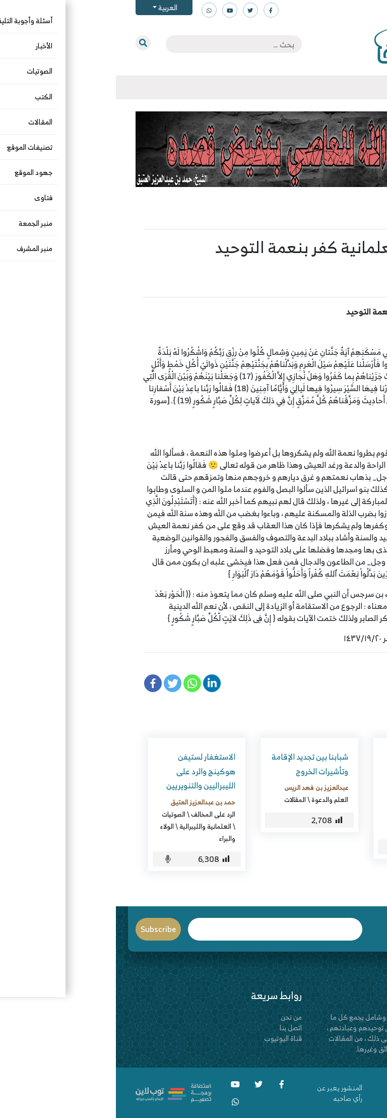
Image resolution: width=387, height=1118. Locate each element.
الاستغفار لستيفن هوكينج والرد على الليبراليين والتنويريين (84, 771)
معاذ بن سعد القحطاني (314, 802)
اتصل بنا (175, 1027)
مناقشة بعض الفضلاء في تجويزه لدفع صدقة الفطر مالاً (310, 771)
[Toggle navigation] (367, 87)
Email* (159, 929)
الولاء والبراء (306, 283)
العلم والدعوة (214, 799)
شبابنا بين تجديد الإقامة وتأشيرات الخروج (194, 764)
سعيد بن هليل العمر (317, 266)
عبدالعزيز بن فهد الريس (200, 787)
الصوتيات (58, 814)
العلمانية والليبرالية (89, 826)
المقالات (346, 283)
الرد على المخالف (322, 814)
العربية (51, 7)
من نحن (175, 1017)
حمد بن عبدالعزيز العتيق (86, 802)
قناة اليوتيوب (167, 1038)
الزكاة (287, 814)
